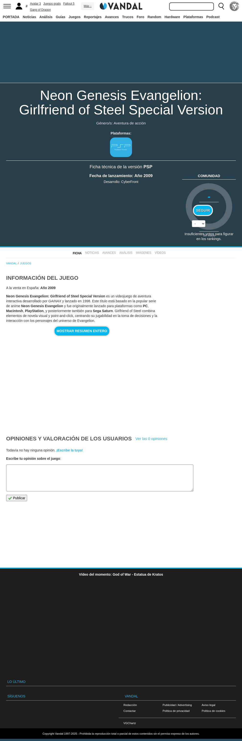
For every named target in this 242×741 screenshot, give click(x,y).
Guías (60, 17)
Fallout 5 (69, 3)
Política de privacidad (176, 710)
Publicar (16, 498)
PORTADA (11, 17)
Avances (112, 17)
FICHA (77, 253)
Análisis (46, 17)
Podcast (213, 17)
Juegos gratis (52, 3)
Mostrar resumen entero (82, 331)
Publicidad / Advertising (177, 704)
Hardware (172, 17)
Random (154, 17)
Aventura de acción (130, 123)
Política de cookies (213, 710)
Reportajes (92, 17)
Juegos (75, 17)
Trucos (127, 17)
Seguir (203, 210)
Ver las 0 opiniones (151, 439)
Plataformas (193, 17)
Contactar (129, 710)
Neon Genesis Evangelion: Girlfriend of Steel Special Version (121, 102)
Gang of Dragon (40, 10)
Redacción (130, 704)
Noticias (29, 17)
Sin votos (209, 235)
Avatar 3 (35, 3)
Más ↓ (87, 6)
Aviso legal (208, 704)
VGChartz (129, 723)
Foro (140, 17)
